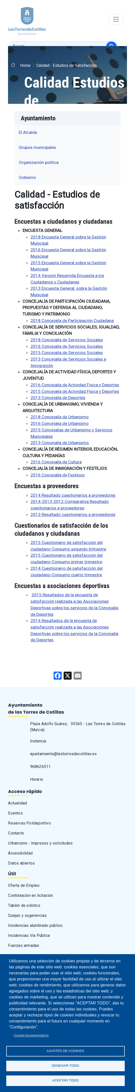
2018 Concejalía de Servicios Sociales (67, 339)
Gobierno (27, 177)
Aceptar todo (65, 1080)
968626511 (40, 766)
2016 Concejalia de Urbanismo (60, 423)
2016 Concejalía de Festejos (58, 474)
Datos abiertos (21, 863)
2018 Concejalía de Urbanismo (60, 416)
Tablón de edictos (24, 905)
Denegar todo (65, 1065)
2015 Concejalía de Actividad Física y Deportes (75, 391)
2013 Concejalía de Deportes (58, 397)
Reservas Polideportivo (29, 823)
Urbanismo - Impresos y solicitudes (40, 843)
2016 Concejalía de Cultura (56, 461)
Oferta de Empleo (24, 885)
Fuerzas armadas (23, 945)
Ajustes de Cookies (65, 1051)
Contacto (16, 833)
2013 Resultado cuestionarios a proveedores (73, 514)
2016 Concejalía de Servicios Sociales (67, 346)
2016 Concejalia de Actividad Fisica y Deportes (75, 384)
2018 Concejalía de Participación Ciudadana (72, 320)
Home (25, 65)
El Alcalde (28, 132)
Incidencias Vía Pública (29, 935)
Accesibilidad (20, 853)
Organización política (39, 162)
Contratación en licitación (30, 895)
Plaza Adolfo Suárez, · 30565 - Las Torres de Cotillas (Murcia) (78, 726)
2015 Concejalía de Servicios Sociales (67, 352)
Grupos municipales (37, 147)
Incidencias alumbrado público (35, 925)
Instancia (38, 741)
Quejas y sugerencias (27, 915)
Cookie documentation (31, 1035)
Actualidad (17, 803)
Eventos (15, 813)
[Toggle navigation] (116, 19)
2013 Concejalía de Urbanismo (60, 442)
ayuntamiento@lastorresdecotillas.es (63, 753)
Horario (36, 779)
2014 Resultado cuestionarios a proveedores (73, 495)
